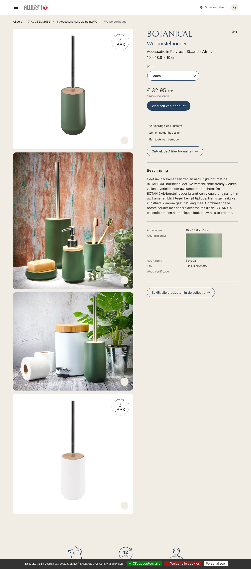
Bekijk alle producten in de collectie (181, 293)
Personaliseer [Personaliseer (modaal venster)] (216, 563)
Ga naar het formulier (53, 495)
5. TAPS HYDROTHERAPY (137, 501)
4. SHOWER (128, 495)
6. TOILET (127, 507)
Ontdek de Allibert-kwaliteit (175, 151)
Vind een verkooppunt (169, 106)
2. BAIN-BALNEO (132, 490)
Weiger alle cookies (183, 563)
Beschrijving (192, 170)
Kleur (151, 67)
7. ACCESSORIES (132, 512)
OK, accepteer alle (144, 563)
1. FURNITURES (131, 484)
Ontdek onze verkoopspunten (60, 527)
